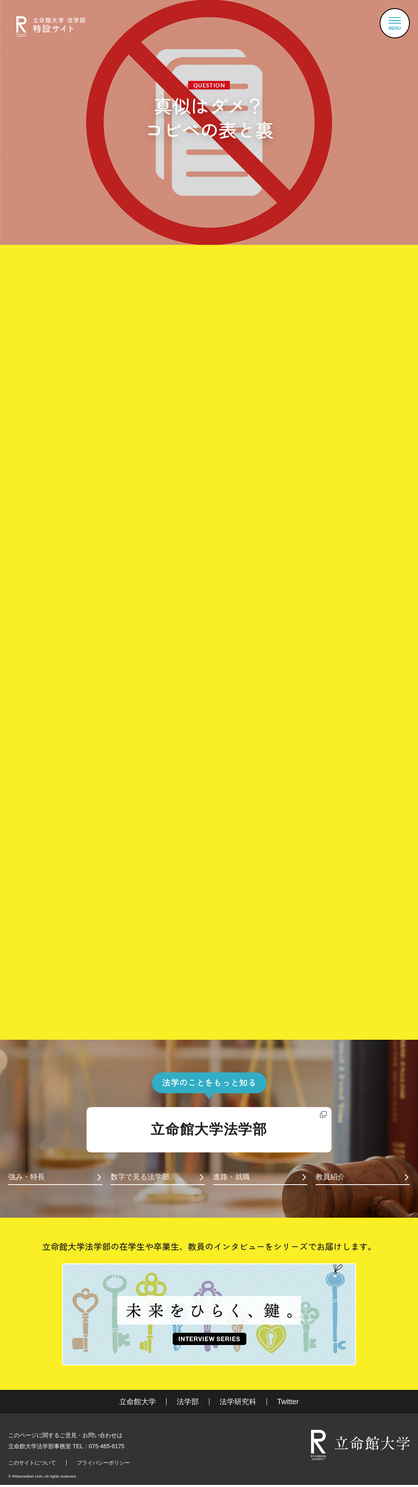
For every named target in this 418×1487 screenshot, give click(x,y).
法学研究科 (238, 1402)
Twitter (288, 1402)
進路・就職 (231, 1177)
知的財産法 (103, 951)
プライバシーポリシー (103, 1463)
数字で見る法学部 (140, 1177)
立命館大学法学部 (209, 1129)
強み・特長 (26, 1177)
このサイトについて (32, 1463)
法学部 (188, 1402)
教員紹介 (330, 1177)
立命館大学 (137, 1402)
